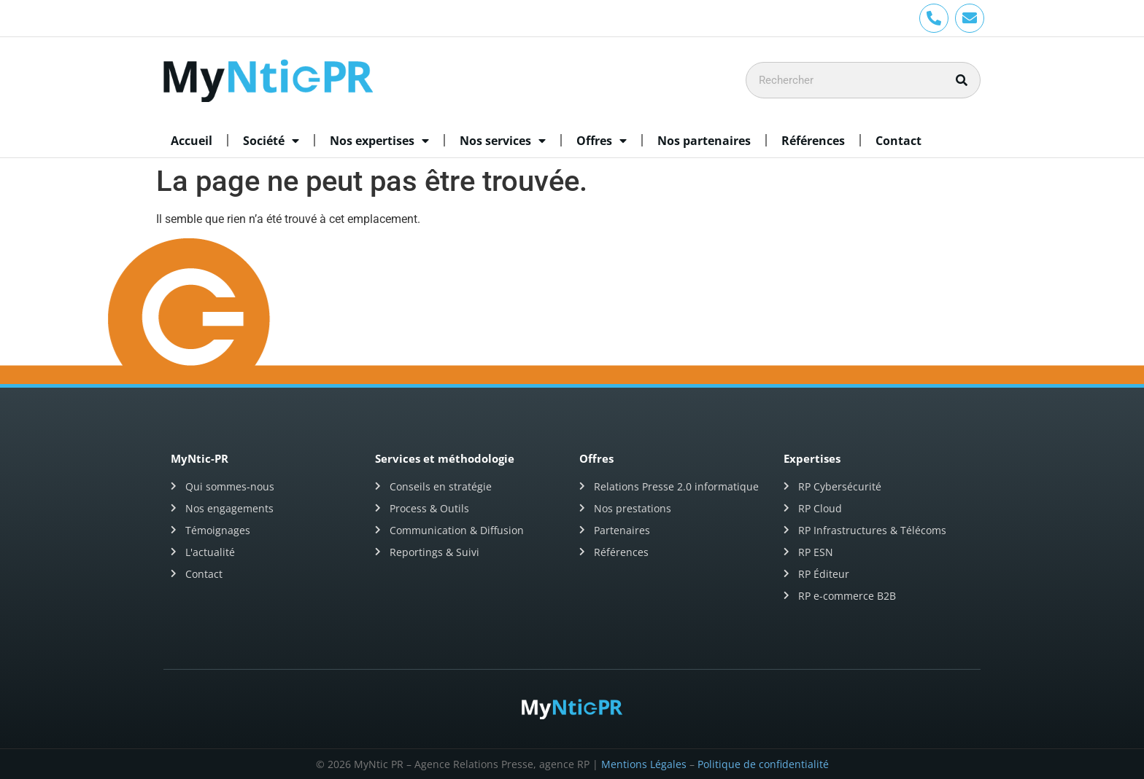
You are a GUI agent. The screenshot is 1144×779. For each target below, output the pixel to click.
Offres (601, 141)
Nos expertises (379, 141)
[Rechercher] (961, 80)
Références (813, 141)
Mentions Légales (644, 764)
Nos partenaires (704, 141)
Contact (898, 141)
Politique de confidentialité (763, 764)
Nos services (503, 141)
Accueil (191, 141)
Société (271, 141)
